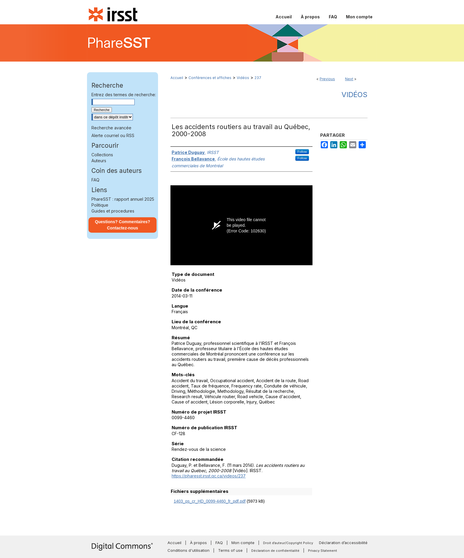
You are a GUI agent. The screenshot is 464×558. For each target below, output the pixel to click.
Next (349, 79)
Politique (99, 205)
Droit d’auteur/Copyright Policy (288, 543)
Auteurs (98, 160)
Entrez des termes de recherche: (123, 94)
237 (257, 77)
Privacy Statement (322, 551)
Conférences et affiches (209, 77)
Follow (302, 151)
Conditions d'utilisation (188, 550)
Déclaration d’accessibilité (343, 542)
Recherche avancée (111, 127)
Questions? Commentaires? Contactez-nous (122, 224)
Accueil (176, 77)
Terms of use (230, 550)
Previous (327, 79)
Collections (102, 154)
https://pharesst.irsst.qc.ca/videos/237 (209, 475)
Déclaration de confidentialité (275, 551)
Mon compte (242, 542)
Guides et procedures (112, 210)
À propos (198, 542)
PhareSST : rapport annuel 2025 (122, 199)
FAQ (95, 179)
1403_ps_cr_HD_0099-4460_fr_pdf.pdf (210, 501)
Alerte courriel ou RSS (112, 135)
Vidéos (243, 77)
